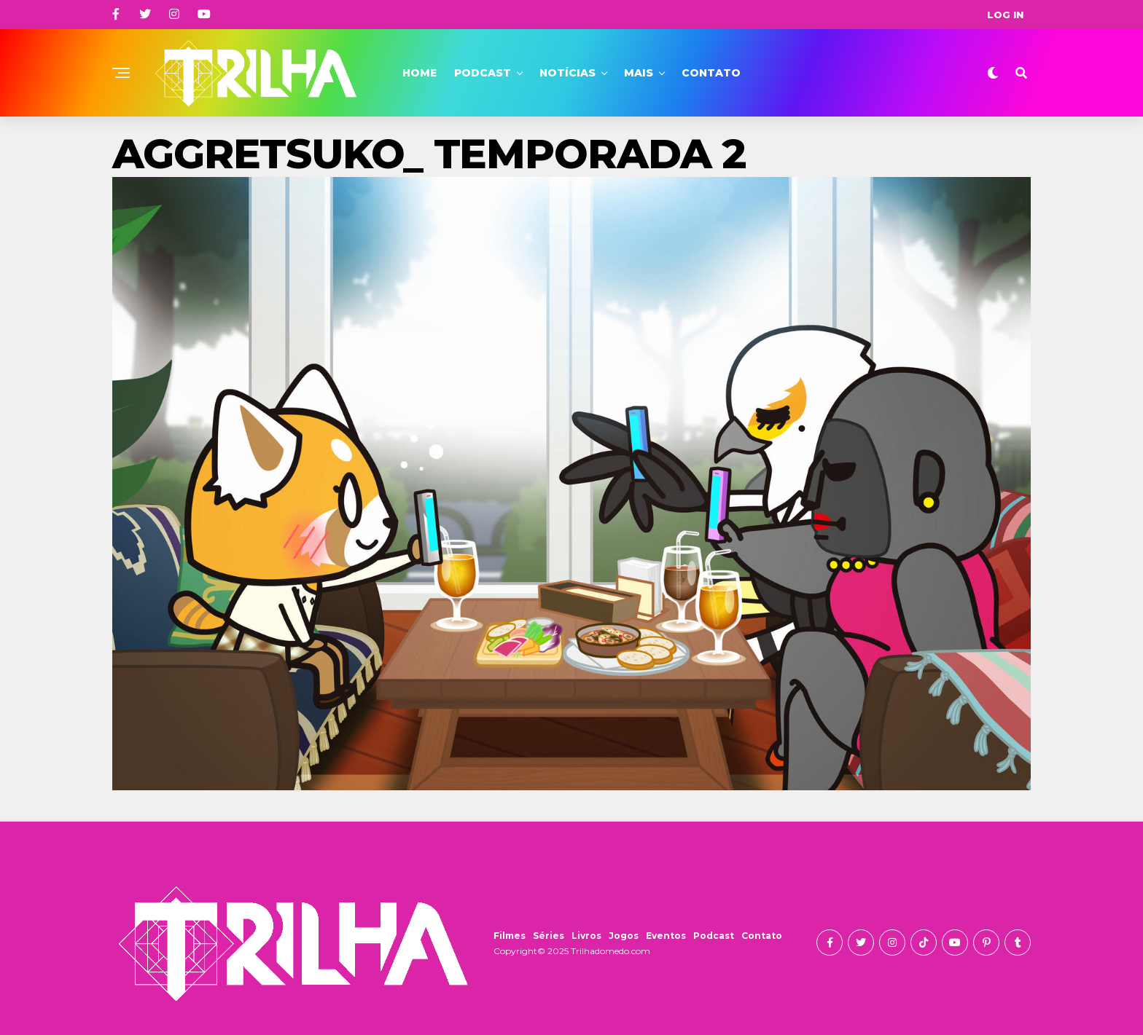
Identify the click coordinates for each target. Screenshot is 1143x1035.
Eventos (666, 935)
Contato (711, 72)
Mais (638, 72)
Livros (586, 935)
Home (419, 72)
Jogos (624, 935)
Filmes (510, 935)
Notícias (567, 72)
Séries (548, 935)
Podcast (482, 72)
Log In (1005, 14)
